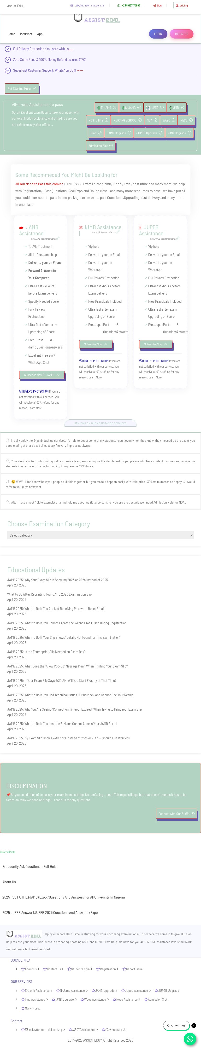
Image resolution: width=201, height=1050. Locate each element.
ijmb (127, 183)
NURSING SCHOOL (127, 120)
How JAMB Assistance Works (46, 239)
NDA (152, 120)
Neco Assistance (127, 999)
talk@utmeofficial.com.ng (87, 5)
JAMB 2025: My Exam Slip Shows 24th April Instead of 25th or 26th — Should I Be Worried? (68, 738)
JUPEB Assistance (151, 230)
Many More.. (33, 1008)
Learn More (35, 408)
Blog (157, 5)
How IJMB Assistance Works (106, 232)
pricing (181, 5)
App (39, 34)
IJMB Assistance (103, 226)
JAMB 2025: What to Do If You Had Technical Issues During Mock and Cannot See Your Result (70, 695)
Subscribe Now (95, 344)
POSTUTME (98, 120)
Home (11, 34)
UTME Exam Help (106, 942)
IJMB (176, 107)
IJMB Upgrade (179, 133)
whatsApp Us (116, 1029)
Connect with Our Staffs (177, 814)
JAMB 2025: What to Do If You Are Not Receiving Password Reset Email (55, 608)
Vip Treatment (43, 246)
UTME (68, 183)
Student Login (80, 969)
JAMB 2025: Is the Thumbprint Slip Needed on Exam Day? (46, 652)
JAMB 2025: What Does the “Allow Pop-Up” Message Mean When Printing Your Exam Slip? (67, 666)
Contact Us (54, 969)
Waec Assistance (95, 999)
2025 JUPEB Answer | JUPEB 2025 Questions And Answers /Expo (50, 912)
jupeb (117, 183)
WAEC (169, 120)
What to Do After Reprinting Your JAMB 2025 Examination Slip (49, 594)
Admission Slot (101, 146)
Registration (108, 969)
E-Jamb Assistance (37, 990)
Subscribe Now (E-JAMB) (41, 375)
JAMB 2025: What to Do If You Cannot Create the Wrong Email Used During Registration (66, 623)
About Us (9, 881)
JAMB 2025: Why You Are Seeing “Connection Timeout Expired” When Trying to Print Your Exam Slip (74, 709)
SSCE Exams (84, 183)
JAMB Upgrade (119, 133)
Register (181, 34)
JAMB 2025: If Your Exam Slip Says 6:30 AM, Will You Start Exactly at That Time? (61, 680)
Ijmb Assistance (35, 999)
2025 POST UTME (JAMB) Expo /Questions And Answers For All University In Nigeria (63, 897)
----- (80, 70)
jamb (107, 183)
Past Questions (55, 190)
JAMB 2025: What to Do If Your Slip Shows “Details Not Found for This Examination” (63, 637)
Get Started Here (21, 88)
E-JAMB (106, 107)
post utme (140, 183)
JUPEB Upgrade (149, 133)
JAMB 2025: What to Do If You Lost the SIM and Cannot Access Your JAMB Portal (62, 723)
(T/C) (82, 59)
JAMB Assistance (31, 230)
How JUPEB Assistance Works (165, 239)
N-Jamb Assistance (72, 990)
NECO (186, 120)
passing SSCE (80, 942)
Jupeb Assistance (136, 990)
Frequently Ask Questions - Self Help (29, 866)
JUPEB (155, 107)
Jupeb (99, 324)
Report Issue (134, 969)
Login (158, 34)
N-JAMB (131, 107)
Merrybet (26, 34)
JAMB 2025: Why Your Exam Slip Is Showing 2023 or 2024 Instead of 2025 (57, 580)
